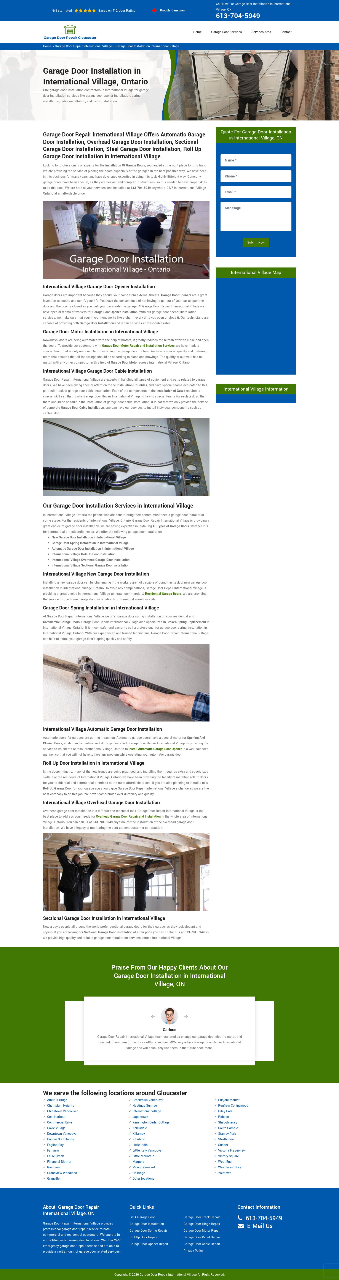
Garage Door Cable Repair (202, 1244)
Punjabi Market (229, 1100)
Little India (140, 1145)
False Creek (55, 1156)
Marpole (138, 1162)
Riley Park (225, 1111)
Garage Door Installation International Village (147, 46)
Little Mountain (143, 1156)
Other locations (143, 1178)
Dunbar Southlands (60, 1139)
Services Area (261, 32)
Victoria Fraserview (232, 1150)
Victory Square (228, 1156)
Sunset (223, 1145)
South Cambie (228, 1128)
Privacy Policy (193, 1250)
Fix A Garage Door (142, 1217)
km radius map (256, 325)
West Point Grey (229, 1167)
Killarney (139, 1133)
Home (197, 32)
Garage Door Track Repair (202, 1217)
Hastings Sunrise (145, 1105)
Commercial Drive (59, 1122)
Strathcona (226, 1139)
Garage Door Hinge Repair (202, 1224)
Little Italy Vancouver (148, 1150)
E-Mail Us (260, 1226)
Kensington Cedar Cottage (151, 1122)
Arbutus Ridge (57, 1100)
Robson (223, 1117)
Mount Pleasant (144, 1167)
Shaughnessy (227, 1122)
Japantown (140, 1117)
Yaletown (224, 1173)
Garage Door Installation (147, 1224)
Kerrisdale (140, 1128)
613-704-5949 (238, 16)
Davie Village (56, 1128)
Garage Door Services (226, 32)
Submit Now (256, 242)
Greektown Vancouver (148, 1100)
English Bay (55, 1145)
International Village (147, 1111)
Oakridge (139, 1173)
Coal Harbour (56, 1117)
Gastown (53, 1167)
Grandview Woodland (62, 1173)
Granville (53, 1178)
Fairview (53, 1150)
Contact (286, 32)
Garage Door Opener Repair (149, 1244)
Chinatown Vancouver (62, 1111)
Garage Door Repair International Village (83, 46)
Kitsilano (139, 1139)
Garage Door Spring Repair (148, 1230)
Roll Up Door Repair (143, 1237)
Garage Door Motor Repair (202, 1230)
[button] (156, 1016)
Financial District (59, 1162)
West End (225, 1162)
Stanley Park (227, 1133)
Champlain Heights (60, 1105)
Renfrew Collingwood (233, 1105)
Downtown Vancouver (62, 1133)
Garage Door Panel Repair (202, 1237)
